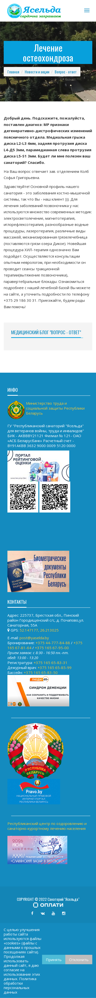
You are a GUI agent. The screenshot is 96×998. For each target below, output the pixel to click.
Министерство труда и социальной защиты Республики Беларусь (55, 408)
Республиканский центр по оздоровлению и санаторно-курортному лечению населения (47, 826)
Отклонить (79, 959)
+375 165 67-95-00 (52, 647)
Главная (13, 71)
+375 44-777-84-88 (53, 642)
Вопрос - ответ (66, 71)
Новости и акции (37, 71)
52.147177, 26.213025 (39, 630)
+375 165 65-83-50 (41, 672)
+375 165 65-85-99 (55, 667)
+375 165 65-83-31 (51, 662)
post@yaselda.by (34, 637)
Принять (54, 959)
